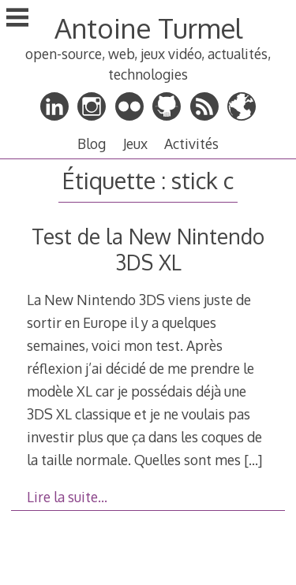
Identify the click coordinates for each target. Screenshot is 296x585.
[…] (253, 459)
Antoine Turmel (148, 28)
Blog (91, 143)
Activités (191, 143)
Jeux (135, 143)
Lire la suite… (67, 496)
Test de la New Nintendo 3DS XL (148, 249)
